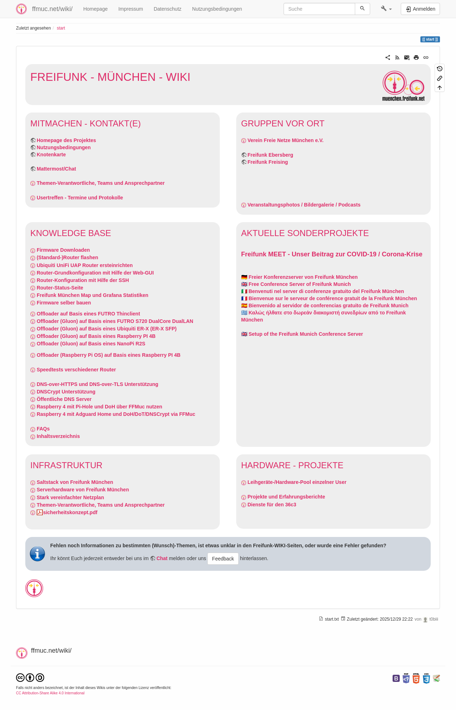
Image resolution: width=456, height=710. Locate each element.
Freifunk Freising (268, 162)
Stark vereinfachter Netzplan (70, 497)
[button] (386, 9)
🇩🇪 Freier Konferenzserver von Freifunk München (299, 277)
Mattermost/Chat (56, 169)
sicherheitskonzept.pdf (70, 512)
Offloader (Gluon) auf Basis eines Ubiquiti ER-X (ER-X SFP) (107, 328)
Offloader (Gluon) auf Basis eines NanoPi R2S (91, 343)
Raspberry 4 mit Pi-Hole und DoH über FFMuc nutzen (99, 406)
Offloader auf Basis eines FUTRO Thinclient (88, 314)
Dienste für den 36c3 (272, 504)
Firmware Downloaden (63, 250)
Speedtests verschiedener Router (76, 369)
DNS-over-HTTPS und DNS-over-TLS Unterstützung (97, 384)
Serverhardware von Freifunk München (83, 489)
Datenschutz (167, 9)
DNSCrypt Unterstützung (66, 392)
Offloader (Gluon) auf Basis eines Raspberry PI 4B (96, 336)
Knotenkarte (51, 154)
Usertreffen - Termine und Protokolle (80, 197)
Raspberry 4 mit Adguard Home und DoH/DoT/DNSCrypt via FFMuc (116, 414)
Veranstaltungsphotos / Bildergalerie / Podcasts (304, 205)
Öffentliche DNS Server (64, 399)
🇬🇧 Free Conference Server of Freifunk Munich (296, 284)
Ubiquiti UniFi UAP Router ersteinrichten (85, 265)
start (61, 28)
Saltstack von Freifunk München (75, 482)
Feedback (223, 559)
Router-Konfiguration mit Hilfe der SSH (83, 280)
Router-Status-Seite (60, 288)
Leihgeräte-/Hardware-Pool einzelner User (297, 482)
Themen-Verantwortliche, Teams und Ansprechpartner (101, 183)
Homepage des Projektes (66, 140)
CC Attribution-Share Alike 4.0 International (50, 693)
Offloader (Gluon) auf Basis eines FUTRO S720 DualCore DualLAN (115, 321)
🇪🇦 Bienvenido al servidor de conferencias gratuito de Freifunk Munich (325, 305)
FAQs (43, 429)
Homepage (95, 9)
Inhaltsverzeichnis (58, 436)
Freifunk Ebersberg (270, 155)
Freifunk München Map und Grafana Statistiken (92, 295)
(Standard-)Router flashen (67, 257)
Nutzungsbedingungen (217, 9)
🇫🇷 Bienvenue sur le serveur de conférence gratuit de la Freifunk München (329, 298)
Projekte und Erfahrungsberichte (286, 497)
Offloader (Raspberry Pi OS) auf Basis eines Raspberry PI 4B (109, 355)
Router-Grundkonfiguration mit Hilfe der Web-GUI (95, 273)
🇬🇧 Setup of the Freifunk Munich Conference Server (302, 334)
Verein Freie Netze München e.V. (285, 140)
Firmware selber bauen (64, 303)
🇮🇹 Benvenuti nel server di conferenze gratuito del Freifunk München (322, 291)
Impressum (130, 9)
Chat (161, 558)
